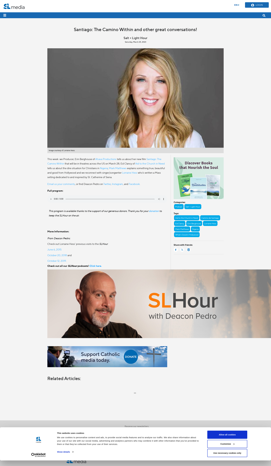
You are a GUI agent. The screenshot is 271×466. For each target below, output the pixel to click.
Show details (63, 352)
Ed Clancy (179, 223)
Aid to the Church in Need (150, 163)
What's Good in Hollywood (186, 234)
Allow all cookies (227, 335)
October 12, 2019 (56, 260)
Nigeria (104, 168)
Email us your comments (61, 183)
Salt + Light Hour (193, 206)
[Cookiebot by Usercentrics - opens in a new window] (38, 355)
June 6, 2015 (54, 249)
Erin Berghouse (194, 223)
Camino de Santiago (210, 218)
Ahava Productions (105, 159)
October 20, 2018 (57, 255)
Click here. (95, 266)
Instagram (117, 183)
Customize (227, 344)
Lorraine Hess (129, 172)
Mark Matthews (117, 168)
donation (154, 210)
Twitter (107, 183)
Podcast (178, 206)
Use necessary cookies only (227, 353)
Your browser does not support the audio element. (107, 199)
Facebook (134, 183)
